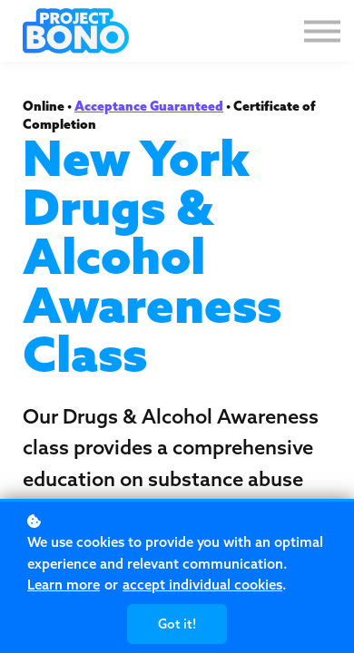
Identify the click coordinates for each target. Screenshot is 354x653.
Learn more (63, 584)
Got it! (177, 624)
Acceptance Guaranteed (148, 106)
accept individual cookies (202, 584)
